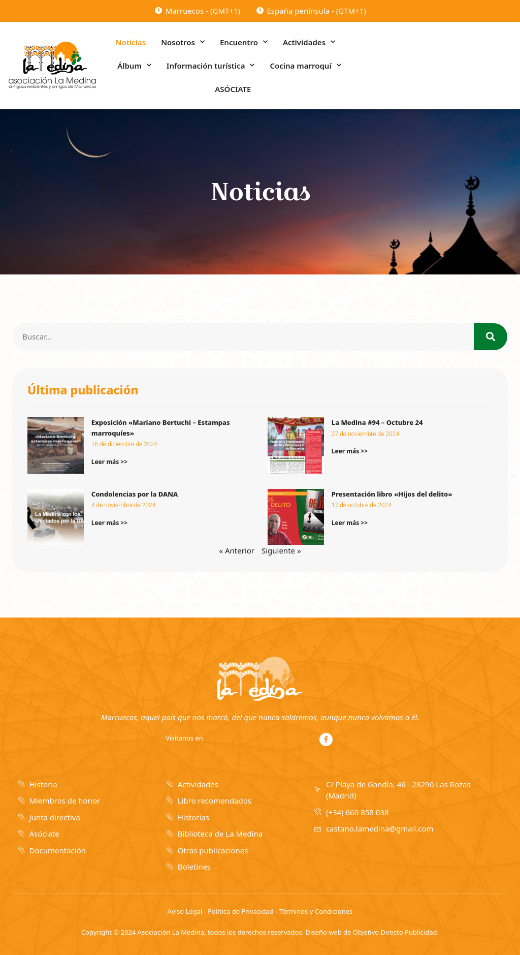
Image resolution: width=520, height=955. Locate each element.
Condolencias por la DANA (134, 494)
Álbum (134, 65)
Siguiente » (281, 550)
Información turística (211, 65)
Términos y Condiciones (316, 911)
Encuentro (244, 42)
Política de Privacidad (240, 911)
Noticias (131, 42)
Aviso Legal (185, 911)
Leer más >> (109, 461)
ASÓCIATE (233, 89)
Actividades (309, 42)
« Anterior (236, 550)
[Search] (490, 336)
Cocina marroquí (305, 65)
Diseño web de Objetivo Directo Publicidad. (372, 932)
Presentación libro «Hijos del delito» (392, 494)
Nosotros (183, 42)
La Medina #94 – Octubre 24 (377, 422)
